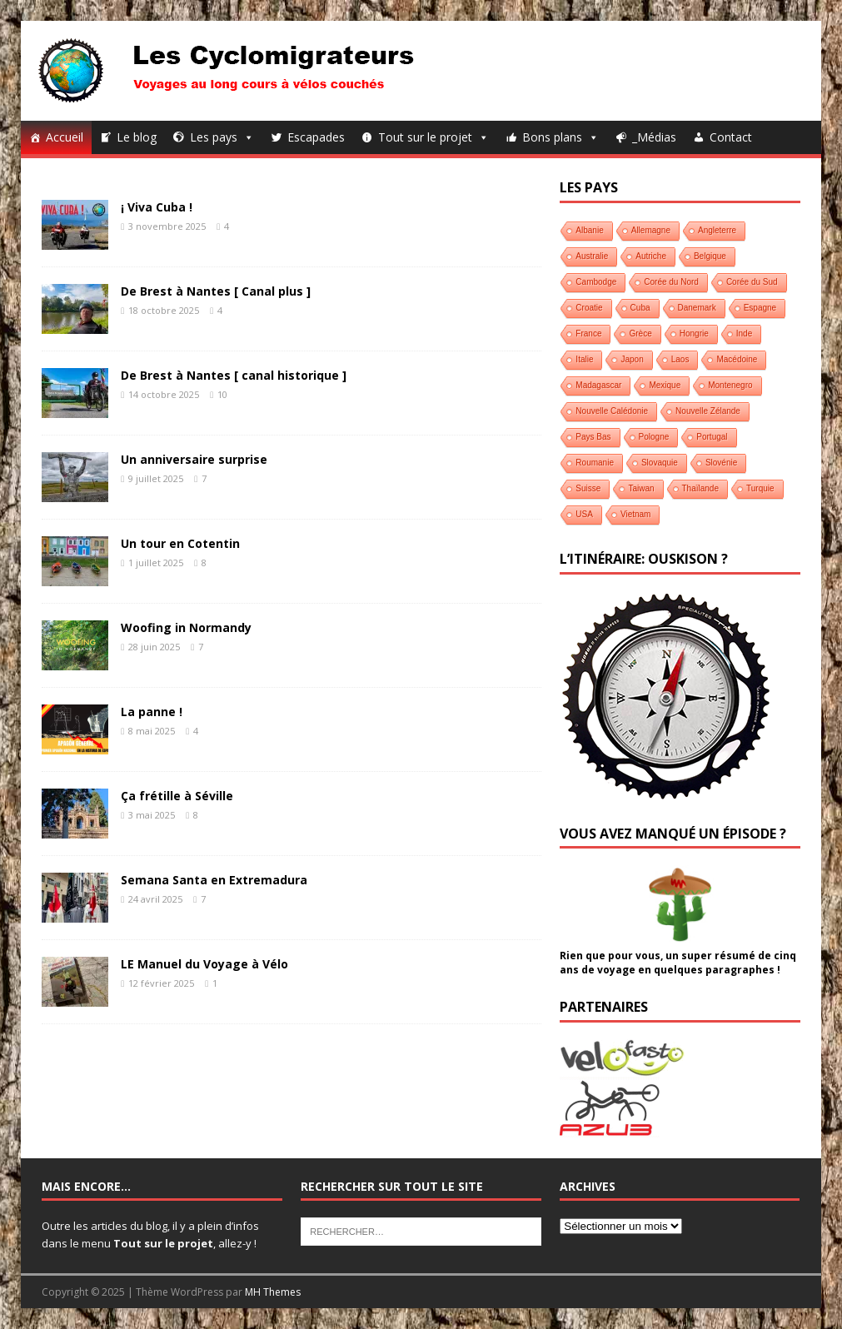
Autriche (650, 256)
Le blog (137, 137)
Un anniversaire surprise (194, 459)
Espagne (760, 307)
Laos (680, 359)
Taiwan (641, 488)
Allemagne (650, 230)
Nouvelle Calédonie (611, 411)
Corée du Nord (671, 281)
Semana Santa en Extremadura (214, 880)
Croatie (588, 307)
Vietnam (635, 514)
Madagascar (598, 385)
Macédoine (736, 359)
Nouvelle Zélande (707, 411)
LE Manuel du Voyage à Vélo (204, 964)
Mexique (664, 385)
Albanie (589, 230)
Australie (591, 256)
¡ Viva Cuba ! (156, 207)
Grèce (640, 333)
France (588, 333)
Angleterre (717, 230)
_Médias (654, 137)
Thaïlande (700, 488)
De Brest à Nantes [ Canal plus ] (216, 291)
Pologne (654, 436)
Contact (731, 137)
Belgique (710, 256)
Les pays (222, 137)
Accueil (64, 137)
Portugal (711, 436)
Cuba (640, 307)
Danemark (697, 307)
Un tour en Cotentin (180, 543)
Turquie (760, 488)
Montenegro (730, 385)
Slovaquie (659, 462)
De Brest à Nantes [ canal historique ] (233, 375)
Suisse (587, 488)
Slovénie (721, 462)
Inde (744, 333)
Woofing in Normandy (186, 627)
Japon (631, 359)
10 (222, 394)
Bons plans (560, 137)
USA (584, 514)
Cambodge (595, 281)
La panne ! (151, 711)
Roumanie (594, 462)
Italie (584, 359)
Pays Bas (592, 436)
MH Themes (273, 1292)
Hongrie (694, 333)
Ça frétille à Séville (177, 796)
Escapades (316, 137)
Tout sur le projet (433, 137)
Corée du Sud (752, 281)
